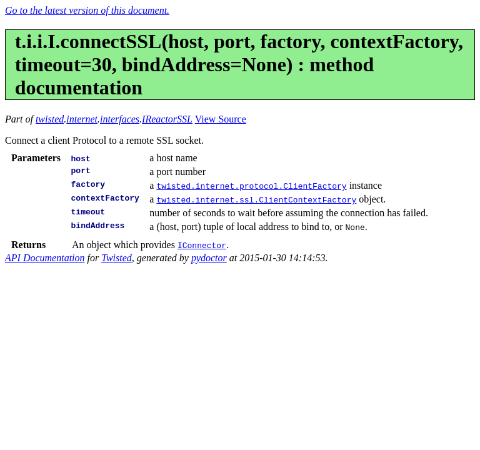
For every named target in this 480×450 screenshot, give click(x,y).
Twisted (116, 257)
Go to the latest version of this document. (87, 10)
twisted (50, 119)
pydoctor (209, 257)
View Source (220, 119)
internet (82, 119)
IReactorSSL (167, 119)
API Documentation (45, 257)
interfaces (119, 119)
